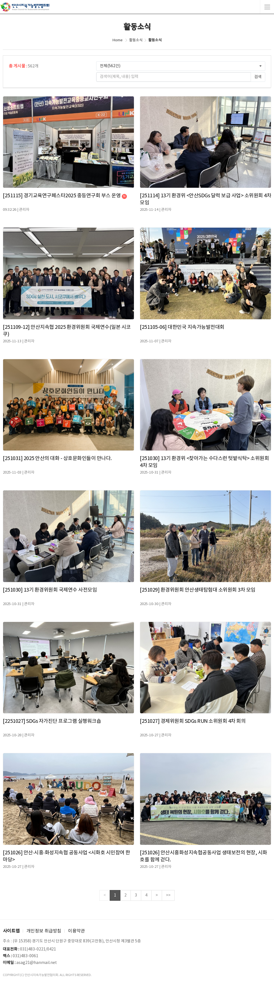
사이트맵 (11, 931)
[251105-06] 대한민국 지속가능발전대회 (182, 327)
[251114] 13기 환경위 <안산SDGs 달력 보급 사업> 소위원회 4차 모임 (205, 199)
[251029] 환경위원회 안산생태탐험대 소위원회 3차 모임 (197, 590)
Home (118, 40)
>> (168, 895)
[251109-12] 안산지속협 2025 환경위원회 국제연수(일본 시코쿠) (67, 330)
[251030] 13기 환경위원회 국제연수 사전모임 (50, 590)
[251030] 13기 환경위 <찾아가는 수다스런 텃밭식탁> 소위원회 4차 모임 (204, 462)
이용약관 (76, 931)
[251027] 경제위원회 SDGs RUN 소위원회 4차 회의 (193, 721)
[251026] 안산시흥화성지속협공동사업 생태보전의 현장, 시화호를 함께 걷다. (203, 856)
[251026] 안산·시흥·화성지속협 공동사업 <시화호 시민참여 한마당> (66, 856)
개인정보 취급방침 (43, 931)
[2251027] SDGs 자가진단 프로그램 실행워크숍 (52, 721)
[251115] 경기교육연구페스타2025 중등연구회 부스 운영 (65, 196)
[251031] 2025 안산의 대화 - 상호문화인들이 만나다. (57, 458)
